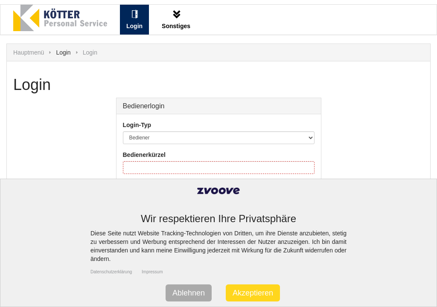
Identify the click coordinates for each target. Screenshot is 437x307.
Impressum (152, 271)
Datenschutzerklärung (111, 271)
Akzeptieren (253, 293)
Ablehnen (188, 293)
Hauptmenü (28, 52)
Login (90, 52)
